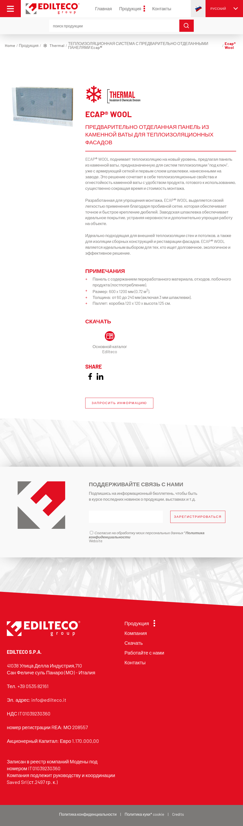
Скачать (133, 642)
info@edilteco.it (48, 700)
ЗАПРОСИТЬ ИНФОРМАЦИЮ (119, 403)
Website (95, 540)
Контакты (161, 8)
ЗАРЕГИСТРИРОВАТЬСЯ (197, 517)
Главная (103, 8)
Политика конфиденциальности (88, 814)
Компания (135, 633)
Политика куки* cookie (144, 814)
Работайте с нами (144, 652)
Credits (178, 814)
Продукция (132, 8)
